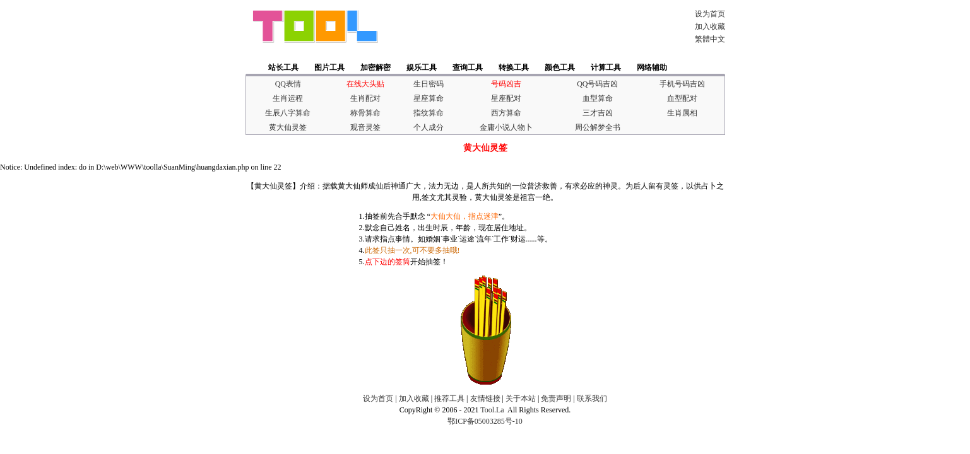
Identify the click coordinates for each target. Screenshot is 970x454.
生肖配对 (365, 98)
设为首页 (710, 13)
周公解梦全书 (597, 127)
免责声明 (556, 398)
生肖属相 (682, 112)
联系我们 (592, 398)
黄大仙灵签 (288, 127)
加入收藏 (710, 26)
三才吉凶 (598, 112)
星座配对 (506, 98)
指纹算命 (428, 112)
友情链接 (485, 398)
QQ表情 (288, 83)
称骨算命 (365, 112)
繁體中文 (710, 39)
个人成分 (428, 127)
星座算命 (428, 98)
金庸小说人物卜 (506, 127)
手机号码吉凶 (682, 83)
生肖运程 (288, 98)
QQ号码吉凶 (597, 83)
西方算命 (506, 112)
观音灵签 (365, 127)
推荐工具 (449, 398)
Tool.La (492, 409)
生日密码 (428, 83)
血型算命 (598, 98)
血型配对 (682, 98)
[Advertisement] (532, 26)
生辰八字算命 (288, 112)
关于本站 (521, 398)
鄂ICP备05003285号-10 (485, 421)
